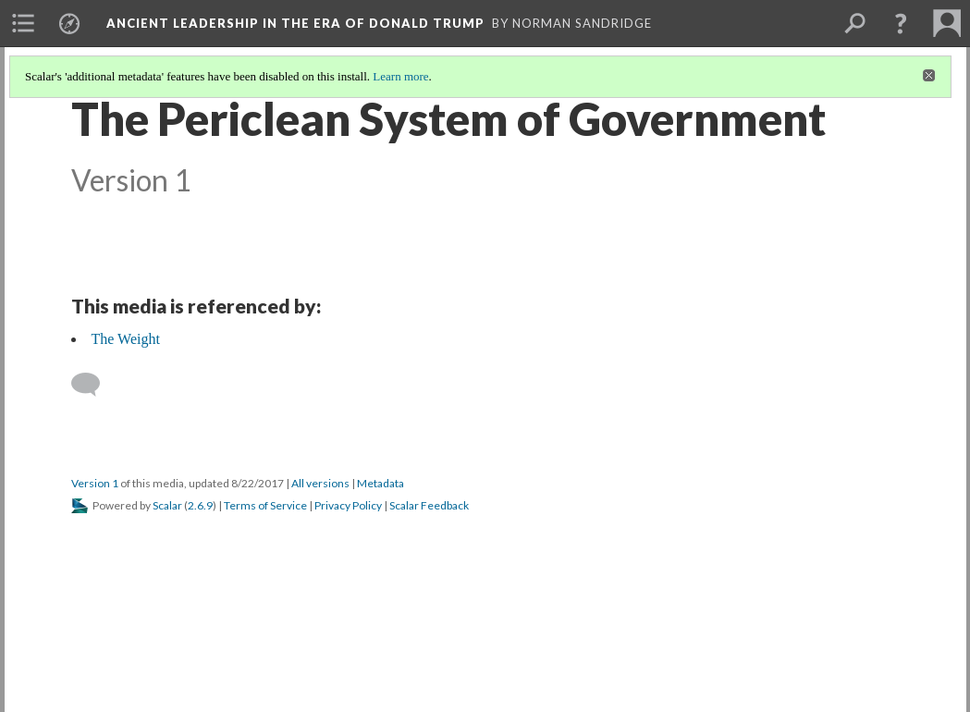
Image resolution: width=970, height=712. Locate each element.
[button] (901, 23)
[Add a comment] (94, 385)
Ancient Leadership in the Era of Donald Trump (295, 23)
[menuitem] (23, 23)
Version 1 (94, 483)
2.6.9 (200, 505)
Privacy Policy (348, 505)
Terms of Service (265, 505)
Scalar (167, 505)
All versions (320, 483)
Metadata (380, 483)
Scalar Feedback (429, 505)
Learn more (400, 76)
